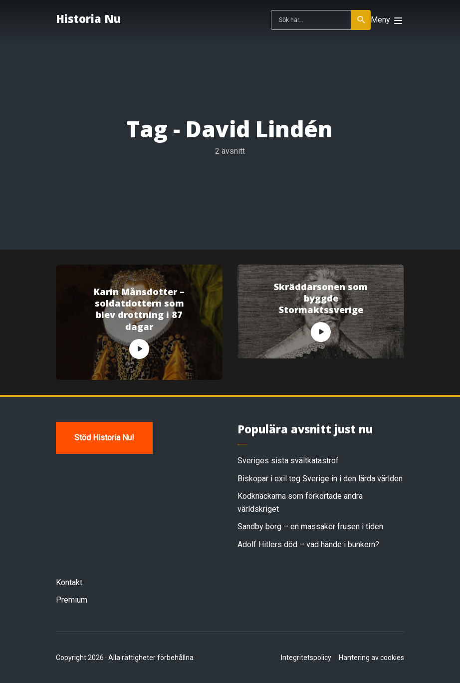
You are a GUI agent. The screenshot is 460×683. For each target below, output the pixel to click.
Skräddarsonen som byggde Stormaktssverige (321, 298)
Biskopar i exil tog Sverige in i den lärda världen (320, 478)
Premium (71, 600)
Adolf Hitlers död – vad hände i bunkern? (308, 544)
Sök (361, 20)
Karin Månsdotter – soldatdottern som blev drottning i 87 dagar (139, 309)
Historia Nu (88, 18)
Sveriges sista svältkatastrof (288, 460)
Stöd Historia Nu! (104, 437)
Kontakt (69, 582)
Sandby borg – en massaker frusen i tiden (310, 526)
